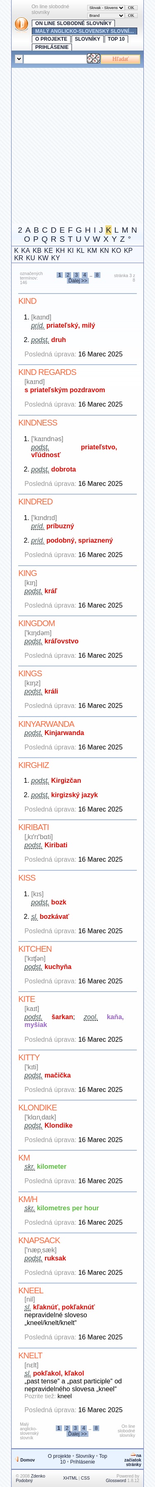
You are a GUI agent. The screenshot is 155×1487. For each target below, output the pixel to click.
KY (55, 257)
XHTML (70, 1478)
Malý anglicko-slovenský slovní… (84, 31)
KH (60, 250)
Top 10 (116, 39)
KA (25, 250)
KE (48, 250)
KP (128, 250)
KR (18, 257)
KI (70, 250)
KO (116, 250)
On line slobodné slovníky (73, 23)
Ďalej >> (78, 281)
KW (43, 257)
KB (37, 250)
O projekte (51, 39)
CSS (85, 1478)
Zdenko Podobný (30, 1478)
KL (80, 250)
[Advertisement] (77, 145)
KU (30, 257)
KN (104, 250)
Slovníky (87, 39)
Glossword (116, 1480)
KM (92, 250)
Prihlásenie (52, 47)
